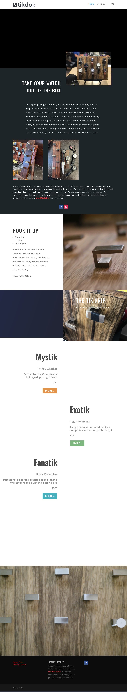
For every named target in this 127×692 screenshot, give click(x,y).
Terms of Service (19, 666)
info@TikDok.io (42, 199)
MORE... (49, 391)
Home (91, 5)
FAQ (112, 5)
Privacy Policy (18, 663)
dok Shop (101, 5)
